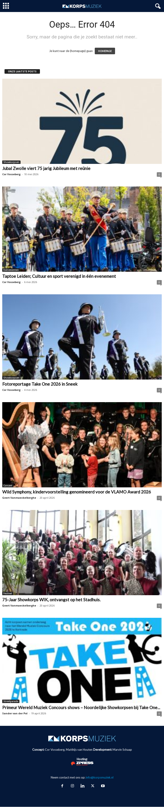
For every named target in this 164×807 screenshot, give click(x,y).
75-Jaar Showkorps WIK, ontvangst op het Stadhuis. (51, 599)
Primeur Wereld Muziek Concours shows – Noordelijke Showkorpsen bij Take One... (81, 707)
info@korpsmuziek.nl (99, 777)
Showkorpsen (11, 162)
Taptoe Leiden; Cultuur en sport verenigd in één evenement (59, 276)
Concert (7, 485)
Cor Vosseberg (11, 174)
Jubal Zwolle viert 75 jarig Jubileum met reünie (46, 168)
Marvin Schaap (122, 749)
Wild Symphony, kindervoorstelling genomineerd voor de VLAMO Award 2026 (76, 491)
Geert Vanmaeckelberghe (19, 497)
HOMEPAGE (105, 51)
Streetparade (10, 701)
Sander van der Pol (15, 713)
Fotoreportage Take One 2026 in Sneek (40, 384)
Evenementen (11, 269)
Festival (7, 593)
